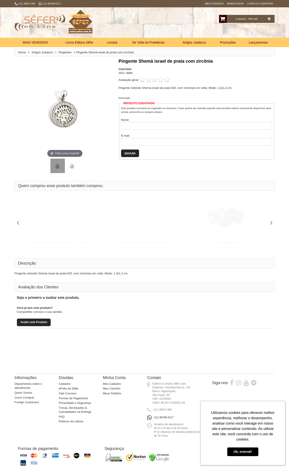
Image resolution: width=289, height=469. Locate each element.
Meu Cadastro (112, 383)
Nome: (125, 120)
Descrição (124, 97)
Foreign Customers (27, 402)
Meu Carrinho (111, 388)
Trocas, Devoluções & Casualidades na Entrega (75, 410)
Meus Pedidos (214, 3)
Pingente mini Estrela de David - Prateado (62, 242)
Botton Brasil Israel (226, 242)
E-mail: (125, 135)
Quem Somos (23, 392)
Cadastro (64, 383)
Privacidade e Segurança (75, 403)
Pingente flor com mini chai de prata (144, 242)
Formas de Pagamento (73, 398)
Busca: (130, 23)
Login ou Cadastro (260, 3)
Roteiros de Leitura (71, 421)
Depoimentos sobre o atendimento (28, 386)
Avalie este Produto (33, 322)
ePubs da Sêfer (69, 388)
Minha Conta (235, 3)
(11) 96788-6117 (164, 417)
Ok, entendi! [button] (242, 451)
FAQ (61, 416)
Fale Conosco (67, 393)
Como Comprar (24, 397)
